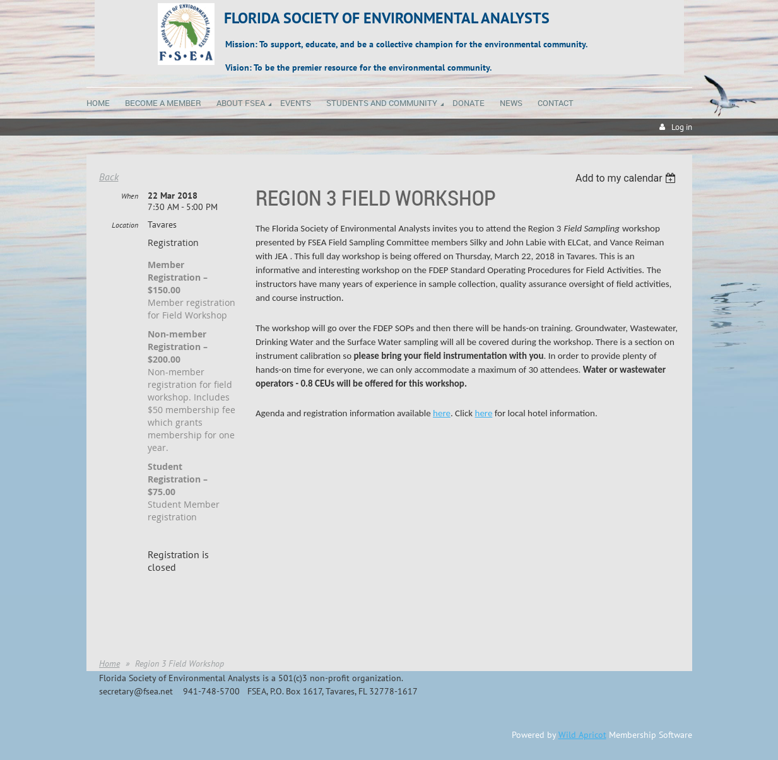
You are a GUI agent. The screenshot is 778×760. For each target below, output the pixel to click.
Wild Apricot (582, 734)
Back (109, 176)
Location (125, 225)
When (129, 196)
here (442, 413)
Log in (681, 127)
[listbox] (627, 178)
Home (109, 663)
